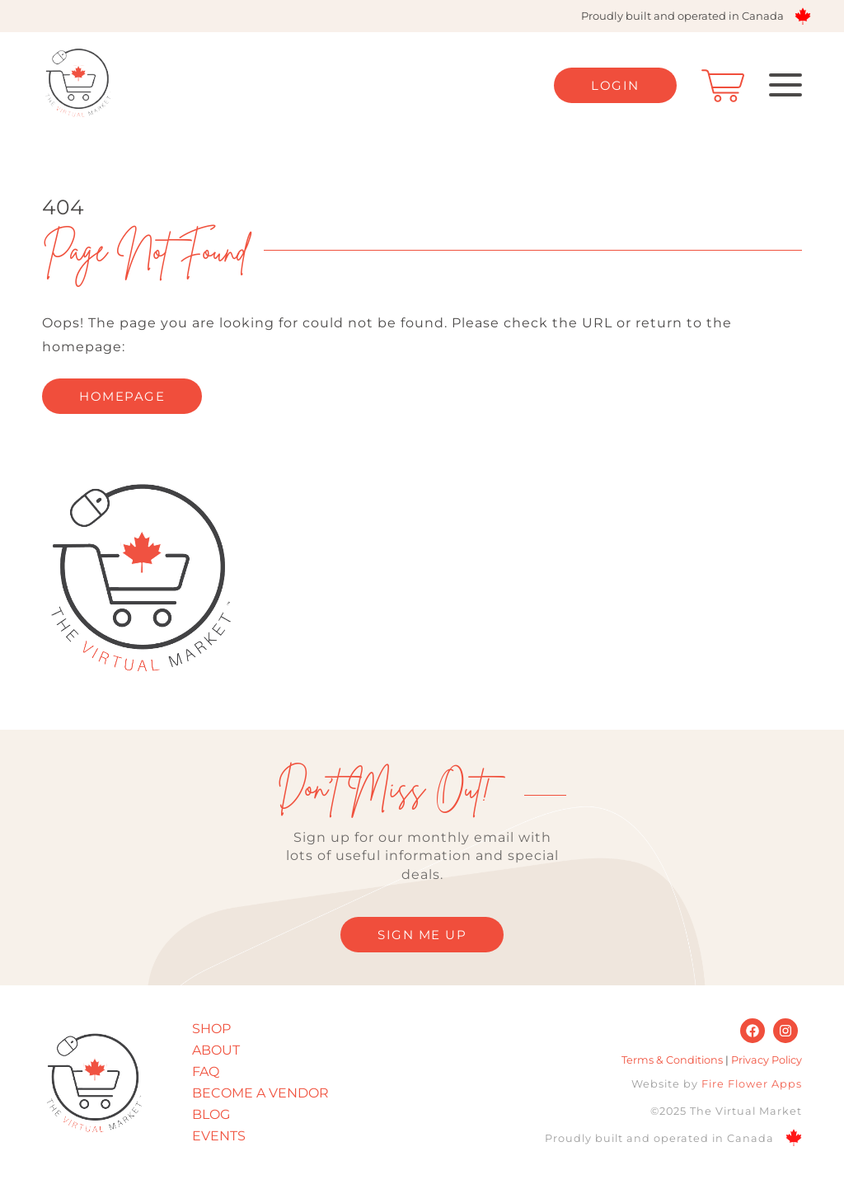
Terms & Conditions (672, 1060)
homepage (122, 396)
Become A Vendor (260, 1093)
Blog (211, 1114)
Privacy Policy (766, 1060)
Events (219, 1136)
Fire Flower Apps (751, 1084)
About (216, 1050)
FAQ (205, 1071)
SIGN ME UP (422, 934)
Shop (211, 1028)
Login (615, 85)
